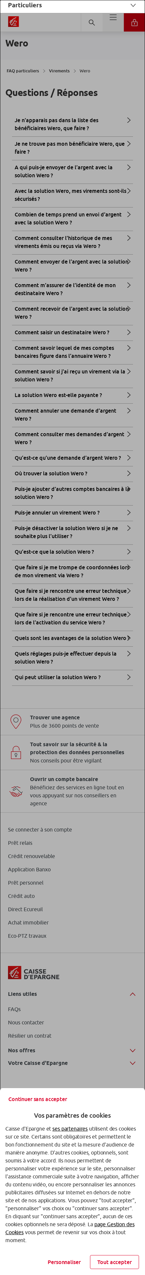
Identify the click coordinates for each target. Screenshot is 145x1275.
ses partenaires (70, 1129)
